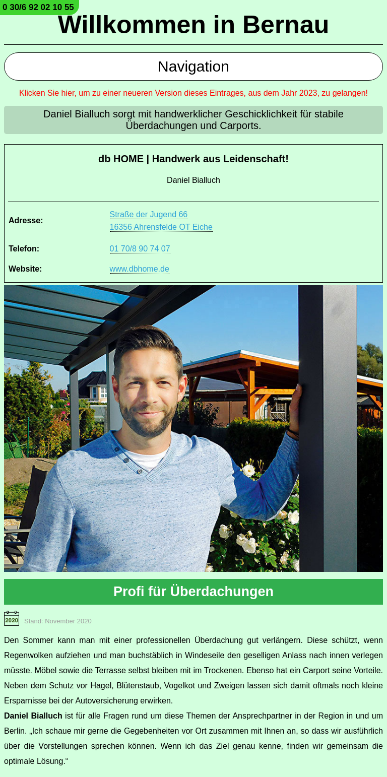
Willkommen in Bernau (194, 25)
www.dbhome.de (139, 269)
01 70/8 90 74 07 (140, 248)
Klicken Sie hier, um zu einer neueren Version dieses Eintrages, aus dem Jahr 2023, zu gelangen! (193, 93)
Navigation (193, 66)
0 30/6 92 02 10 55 (38, 7)
